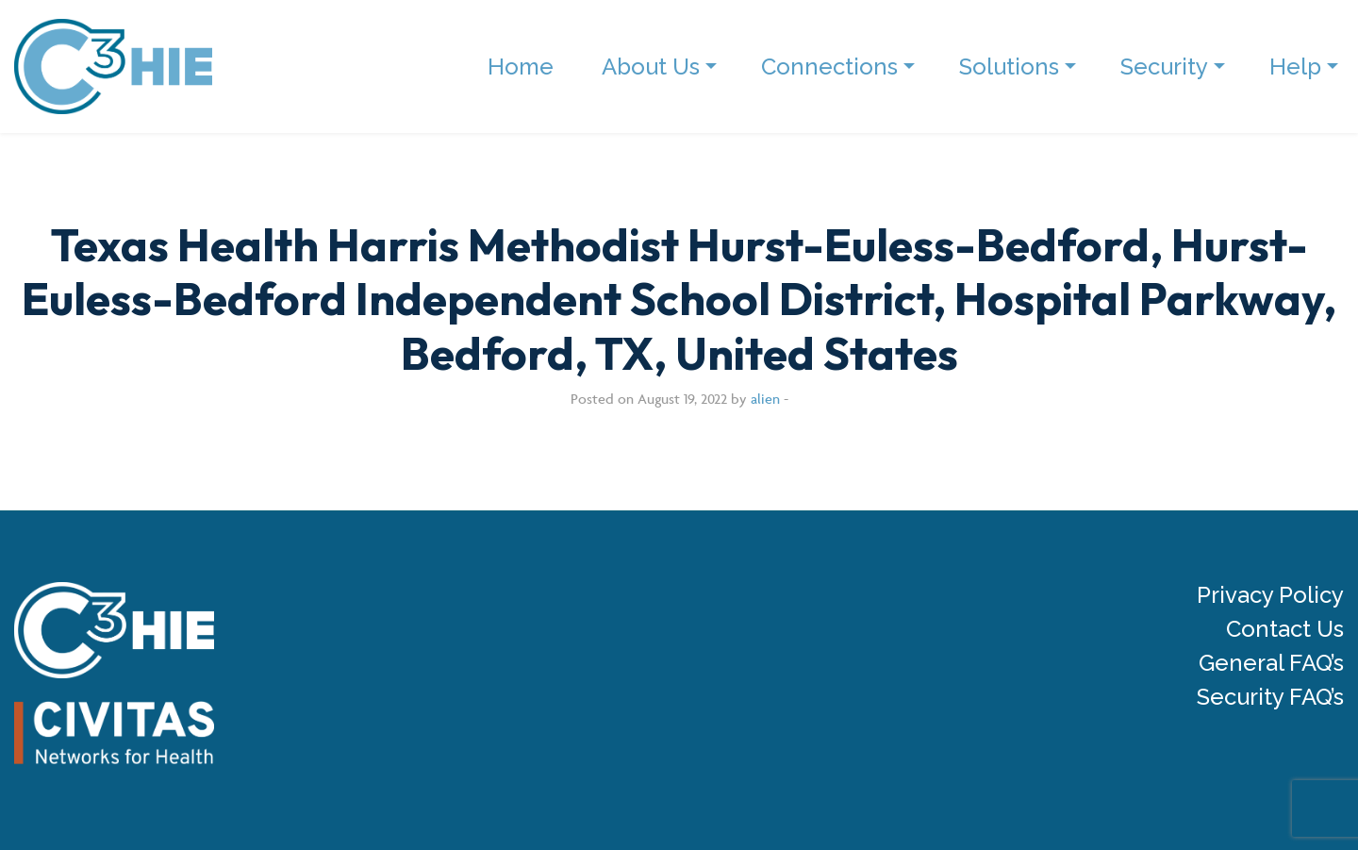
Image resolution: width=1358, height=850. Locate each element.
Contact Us (1285, 629)
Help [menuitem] (1295, 66)
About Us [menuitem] (651, 66)
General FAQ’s (1271, 663)
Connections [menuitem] (829, 66)
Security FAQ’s (1270, 697)
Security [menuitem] (1164, 66)
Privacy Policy (1270, 595)
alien (765, 399)
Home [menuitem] (521, 66)
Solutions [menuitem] (1009, 66)
